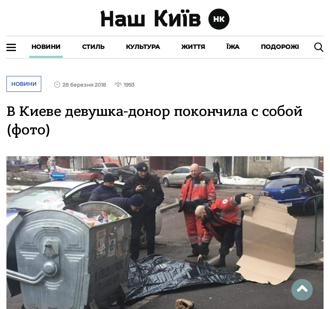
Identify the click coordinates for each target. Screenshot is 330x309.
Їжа (232, 47)
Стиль (93, 47)
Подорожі (280, 47)
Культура (143, 47)
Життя (193, 47)
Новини (46, 47)
